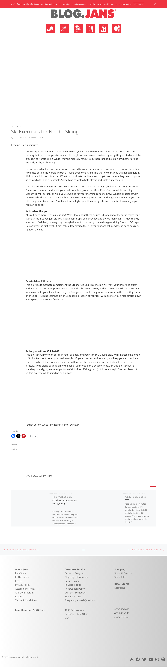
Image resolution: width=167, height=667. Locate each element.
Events (18, 581)
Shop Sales (120, 577)
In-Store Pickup (73, 585)
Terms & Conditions (26, 600)
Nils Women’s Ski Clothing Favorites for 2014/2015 (65, 500)
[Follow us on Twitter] (144, 659)
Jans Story (20, 573)
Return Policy (72, 581)
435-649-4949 (121, 613)
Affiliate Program (24, 592)
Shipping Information (76, 577)
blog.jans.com (14, 657)
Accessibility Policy (25, 588)
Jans (16, 138)
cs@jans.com (121, 617)
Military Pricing (73, 596)
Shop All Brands (123, 573)
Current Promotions (76, 592)
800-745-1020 (121, 609)
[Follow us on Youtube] (151, 659)
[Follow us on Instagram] (157, 659)
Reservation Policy (75, 588)
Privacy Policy (22, 585)
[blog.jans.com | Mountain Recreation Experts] (83, 15)
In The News (22, 577)
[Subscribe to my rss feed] (131, 659)
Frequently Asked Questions (80, 600)
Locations (119, 588)
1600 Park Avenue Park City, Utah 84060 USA (76, 614)
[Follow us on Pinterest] (163, 659)
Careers (19, 596)
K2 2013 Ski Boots (135, 496)
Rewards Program (74, 573)
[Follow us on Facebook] (138, 659)
